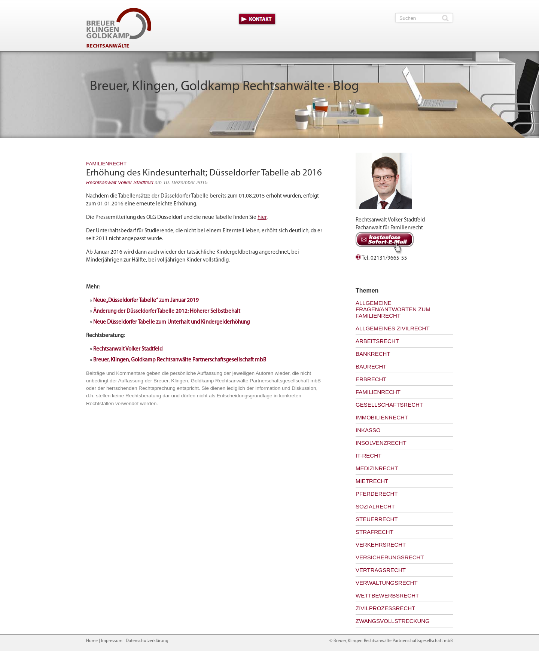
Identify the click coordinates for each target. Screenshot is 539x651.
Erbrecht (371, 379)
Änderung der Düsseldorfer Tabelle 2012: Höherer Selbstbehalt (166, 311)
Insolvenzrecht (381, 443)
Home (92, 641)
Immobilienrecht (382, 417)
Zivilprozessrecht (385, 608)
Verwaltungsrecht (387, 583)
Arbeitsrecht (377, 341)
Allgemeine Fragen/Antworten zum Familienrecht (393, 309)
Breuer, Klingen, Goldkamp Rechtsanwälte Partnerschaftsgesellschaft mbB (179, 360)
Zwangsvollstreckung (393, 621)
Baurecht (371, 366)
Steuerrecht (377, 519)
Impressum (111, 641)
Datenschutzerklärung (147, 641)
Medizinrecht (377, 468)
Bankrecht (373, 354)
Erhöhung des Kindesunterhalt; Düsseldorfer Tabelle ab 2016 (204, 173)
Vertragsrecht (381, 570)
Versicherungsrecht (390, 557)
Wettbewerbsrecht (387, 595)
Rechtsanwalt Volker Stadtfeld (119, 182)
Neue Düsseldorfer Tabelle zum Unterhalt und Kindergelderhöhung (171, 322)
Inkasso (368, 430)
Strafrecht (374, 532)
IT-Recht (368, 455)
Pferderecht (377, 493)
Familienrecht (106, 163)
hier (262, 217)
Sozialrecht (375, 506)
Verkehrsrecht (381, 544)
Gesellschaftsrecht (389, 404)
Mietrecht (372, 481)
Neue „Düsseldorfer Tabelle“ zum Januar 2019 (146, 300)
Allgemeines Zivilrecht (393, 328)
